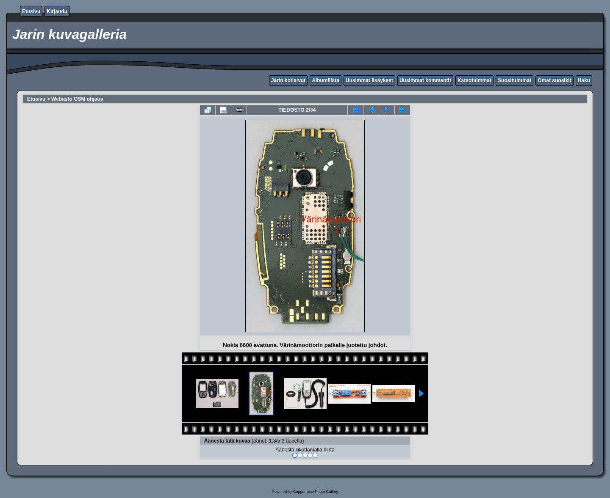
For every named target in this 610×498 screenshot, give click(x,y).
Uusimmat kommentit (425, 80)
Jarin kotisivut (288, 80)
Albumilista (325, 80)
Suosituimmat (514, 80)
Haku (584, 80)
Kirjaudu (57, 11)
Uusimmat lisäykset (369, 80)
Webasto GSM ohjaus (77, 99)
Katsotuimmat (474, 80)
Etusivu (31, 11)
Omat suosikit (554, 80)
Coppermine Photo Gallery (315, 492)
